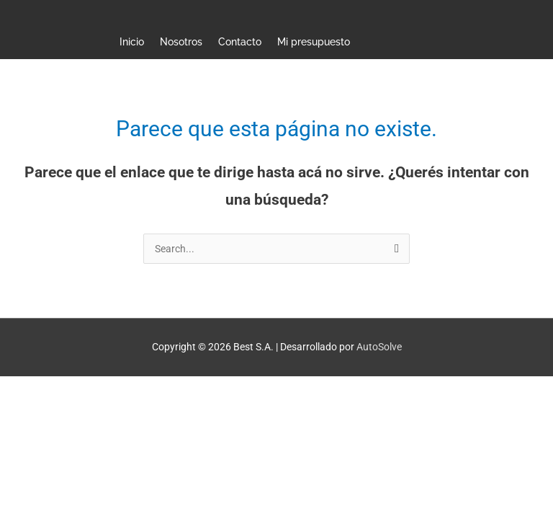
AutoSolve (379, 346)
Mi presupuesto (313, 42)
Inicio (132, 42)
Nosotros (181, 42)
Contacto (239, 42)
